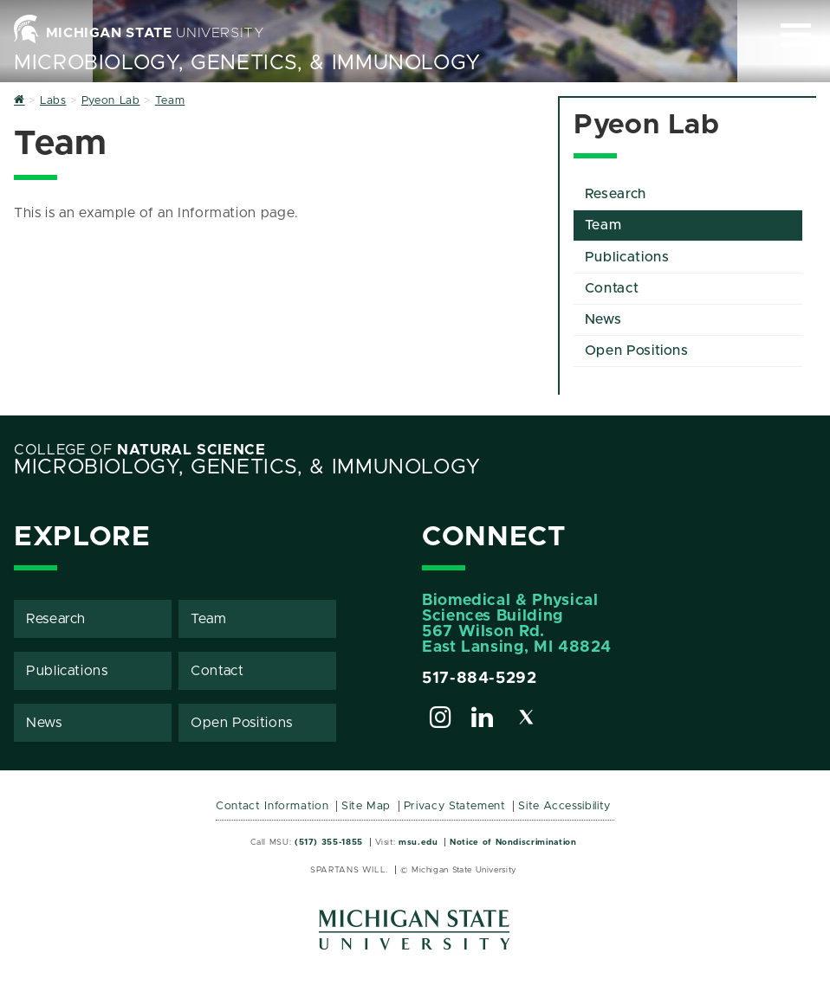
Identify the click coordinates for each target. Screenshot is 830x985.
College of (140, 450)
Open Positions (637, 350)
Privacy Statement (455, 806)
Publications (627, 257)
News (603, 319)
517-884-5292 (479, 678)
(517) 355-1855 (329, 842)
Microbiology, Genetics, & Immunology (247, 63)
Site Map (366, 806)
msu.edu (418, 842)
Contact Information (272, 806)
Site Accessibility (564, 806)
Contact (612, 288)
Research (615, 194)
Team (603, 225)
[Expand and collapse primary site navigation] (795, 35)
